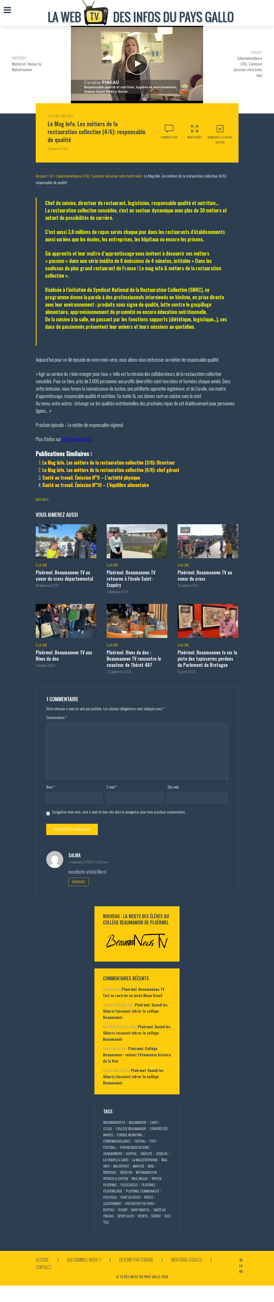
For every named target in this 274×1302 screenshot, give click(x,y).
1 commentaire (169, 137)
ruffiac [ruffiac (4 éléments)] (109, 1209)
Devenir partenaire (136, 1259)
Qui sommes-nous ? (84, 1259)
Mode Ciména (194, 132)
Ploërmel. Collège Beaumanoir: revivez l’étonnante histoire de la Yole (137, 1054)
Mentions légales (186, 1259)
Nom (50, 787)
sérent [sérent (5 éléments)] (156, 1215)
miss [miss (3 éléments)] (151, 1166)
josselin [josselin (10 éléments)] (161, 1153)
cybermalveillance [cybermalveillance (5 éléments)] (117, 1141)
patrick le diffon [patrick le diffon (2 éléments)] (115, 1178)
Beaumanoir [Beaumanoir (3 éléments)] (137, 1122)
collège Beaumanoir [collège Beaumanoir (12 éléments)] (131, 1128)
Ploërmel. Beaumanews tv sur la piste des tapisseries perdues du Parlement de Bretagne (207, 658)
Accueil (41, 176)
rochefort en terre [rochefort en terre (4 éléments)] (139, 1203)
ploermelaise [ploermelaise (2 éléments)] (112, 1191)
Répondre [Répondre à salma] (78, 882)
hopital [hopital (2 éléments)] (131, 1153)
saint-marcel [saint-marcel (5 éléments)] (140, 1209)
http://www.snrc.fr (77, 439)
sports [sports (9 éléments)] (142, 1215)
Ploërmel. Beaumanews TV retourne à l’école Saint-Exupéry (131, 578)
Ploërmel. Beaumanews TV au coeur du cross (205, 575)
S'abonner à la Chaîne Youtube (220, 134)
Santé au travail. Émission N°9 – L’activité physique (91, 477)
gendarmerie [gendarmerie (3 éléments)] (112, 1153)
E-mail (112, 787)
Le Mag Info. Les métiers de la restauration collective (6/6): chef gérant (110, 470)
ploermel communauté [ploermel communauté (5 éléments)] (142, 1191)
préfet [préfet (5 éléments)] (148, 1197)
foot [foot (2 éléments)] (152, 1141)
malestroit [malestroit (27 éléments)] (121, 1166)
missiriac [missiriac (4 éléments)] (110, 1172)
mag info (42, 499)
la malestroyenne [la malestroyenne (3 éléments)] (145, 1159)
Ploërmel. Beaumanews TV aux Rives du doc (64, 655)
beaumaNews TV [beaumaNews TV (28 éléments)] (114, 1122)
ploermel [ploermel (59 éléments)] (148, 1184)
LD (51, 176)
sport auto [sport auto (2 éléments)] (126, 1215)
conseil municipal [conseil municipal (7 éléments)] (130, 1134)
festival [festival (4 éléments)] (140, 1141)
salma (74, 855)
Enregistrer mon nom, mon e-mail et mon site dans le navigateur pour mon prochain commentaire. (119, 812)
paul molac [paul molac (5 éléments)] (140, 1178)
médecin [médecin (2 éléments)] (126, 1172)
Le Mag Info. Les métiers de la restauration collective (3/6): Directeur (108, 462)
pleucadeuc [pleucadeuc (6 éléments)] (129, 1184)
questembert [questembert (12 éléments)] (112, 1203)
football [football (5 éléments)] (109, 1147)
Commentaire (56, 717)
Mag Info (67, 115)
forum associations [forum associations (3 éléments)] (134, 1147)
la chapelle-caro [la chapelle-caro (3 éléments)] (115, 1159)
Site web (173, 787)
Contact (43, 1267)
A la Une (53, 115)
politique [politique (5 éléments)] (110, 1197)
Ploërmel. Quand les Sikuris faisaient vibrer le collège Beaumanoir (135, 1011)
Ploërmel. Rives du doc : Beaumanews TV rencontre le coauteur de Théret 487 (134, 658)
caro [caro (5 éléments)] (154, 1122)
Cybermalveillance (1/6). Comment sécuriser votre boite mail (98, 176)
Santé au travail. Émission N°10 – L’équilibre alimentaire (95, 485)
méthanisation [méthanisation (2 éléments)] (146, 1172)
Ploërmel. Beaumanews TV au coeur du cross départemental (64, 575)
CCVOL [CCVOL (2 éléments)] (107, 1128)
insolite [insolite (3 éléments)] (146, 1153)
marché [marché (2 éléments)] (138, 1166)
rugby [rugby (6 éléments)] (122, 1209)
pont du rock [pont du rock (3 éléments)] (130, 1197)
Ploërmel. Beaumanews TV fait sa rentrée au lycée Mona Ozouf (134, 992)
